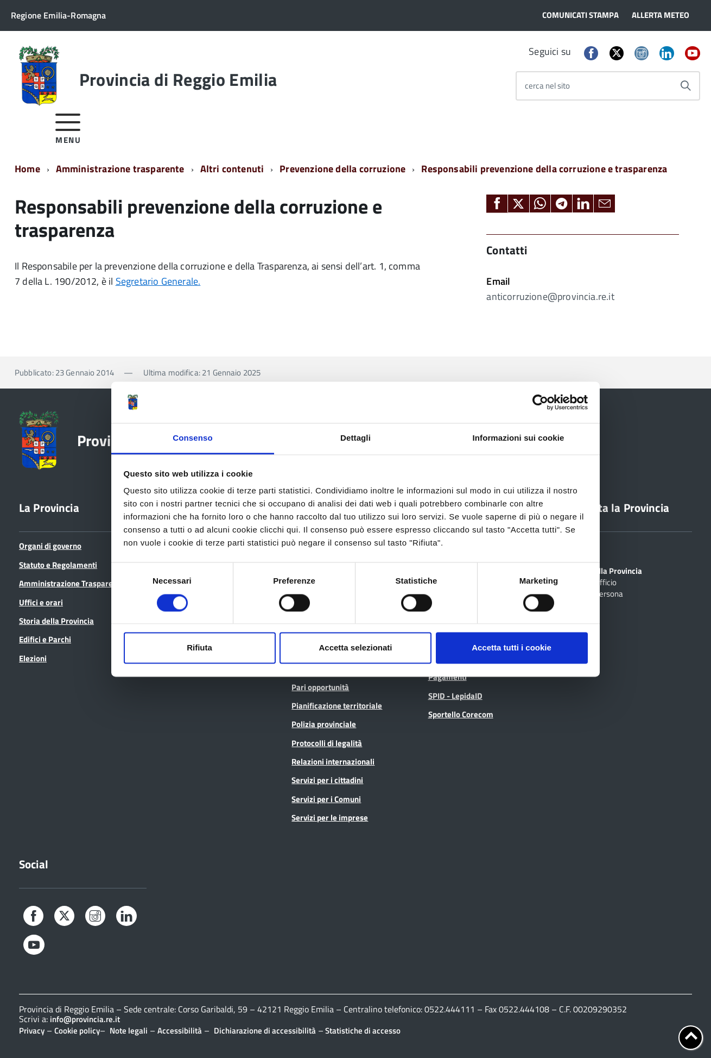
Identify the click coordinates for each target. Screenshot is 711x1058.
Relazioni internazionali (332, 761)
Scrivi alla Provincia (607, 570)
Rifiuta (199, 648)
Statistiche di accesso (362, 1030)
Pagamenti (447, 677)
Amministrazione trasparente (120, 168)
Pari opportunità (320, 687)
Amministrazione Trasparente (71, 583)
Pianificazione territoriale (336, 705)
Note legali (129, 1030)
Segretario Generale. (158, 281)
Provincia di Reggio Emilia (178, 79)
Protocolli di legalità (326, 743)
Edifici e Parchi (45, 639)
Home (27, 168)
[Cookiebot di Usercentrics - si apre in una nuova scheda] (540, 402)
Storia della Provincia (56, 621)
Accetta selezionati (355, 648)
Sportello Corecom (460, 714)
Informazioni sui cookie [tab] (518, 438)
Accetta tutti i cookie (511, 648)
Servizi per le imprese (329, 817)
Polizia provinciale (323, 724)
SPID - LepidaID (455, 696)
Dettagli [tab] (355, 438)
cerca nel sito (547, 85)
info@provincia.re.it (85, 1019)
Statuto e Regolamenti (58, 565)
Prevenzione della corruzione (342, 168)
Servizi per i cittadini (327, 780)
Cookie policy (77, 1030)
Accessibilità (179, 1030)
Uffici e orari (41, 602)
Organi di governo (50, 546)
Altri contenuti (232, 168)
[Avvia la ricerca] (685, 85)
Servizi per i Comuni (326, 799)
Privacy (32, 1030)
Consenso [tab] (192, 438)
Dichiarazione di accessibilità (265, 1030)
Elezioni (33, 658)
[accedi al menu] (68, 127)
